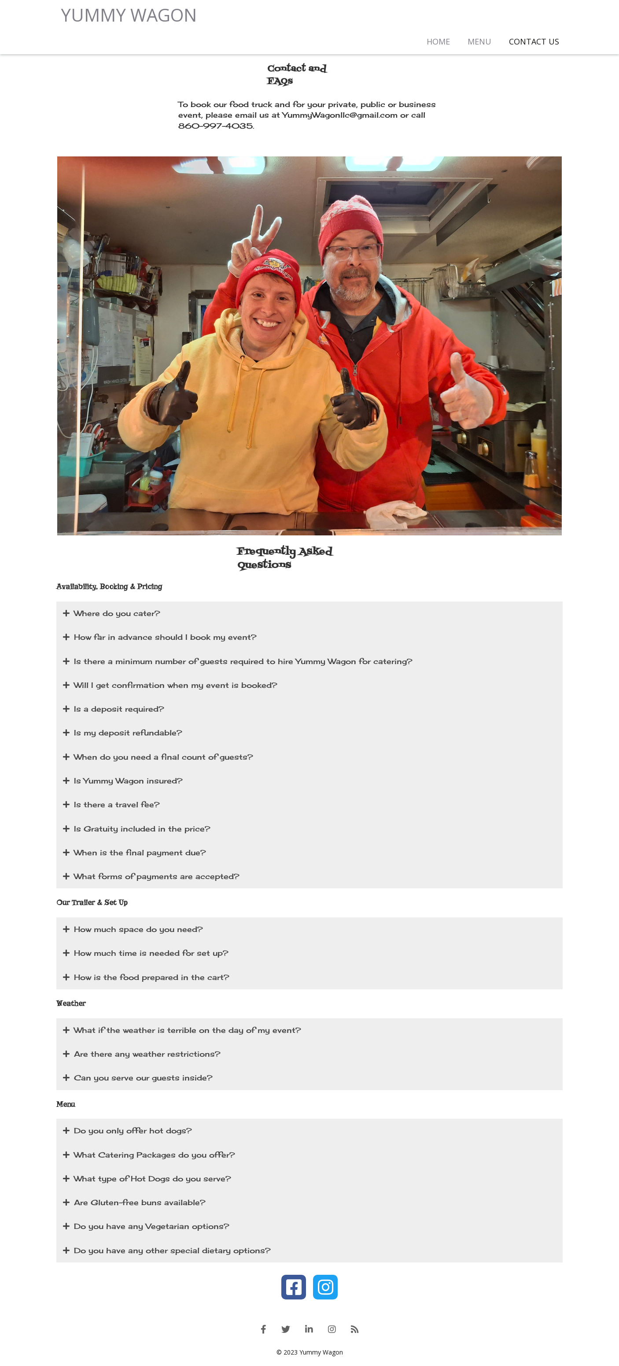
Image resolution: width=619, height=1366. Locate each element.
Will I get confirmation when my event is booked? (170, 685)
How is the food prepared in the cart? (146, 978)
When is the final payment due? (134, 853)
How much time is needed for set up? (145, 954)
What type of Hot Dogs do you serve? (147, 1179)
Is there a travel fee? (111, 805)
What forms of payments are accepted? (151, 877)
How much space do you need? (133, 930)
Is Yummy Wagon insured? (123, 781)
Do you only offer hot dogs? (127, 1131)
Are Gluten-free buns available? (134, 1203)
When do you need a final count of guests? (158, 757)
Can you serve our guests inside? (138, 1078)
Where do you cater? (111, 614)
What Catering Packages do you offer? (149, 1155)
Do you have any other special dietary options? (167, 1251)
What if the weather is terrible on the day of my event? (182, 1030)
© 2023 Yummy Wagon (309, 1352)
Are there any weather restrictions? (142, 1054)
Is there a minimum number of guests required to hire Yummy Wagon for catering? (238, 662)
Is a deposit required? (113, 710)
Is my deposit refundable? (122, 733)
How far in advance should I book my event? (160, 638)
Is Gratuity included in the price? (136, 829)
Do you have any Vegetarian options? (146, 1227)
